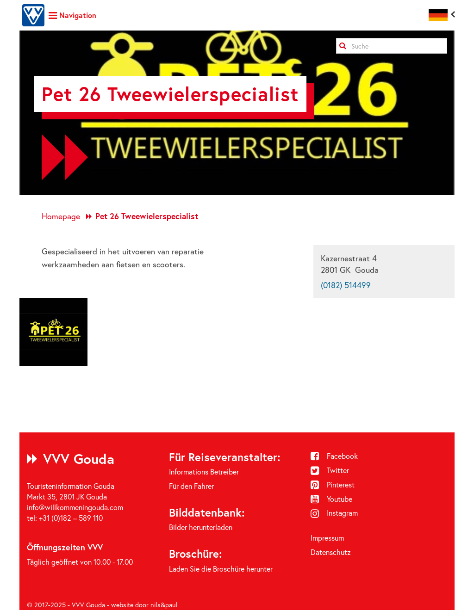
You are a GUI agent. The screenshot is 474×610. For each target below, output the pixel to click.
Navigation (72, 15)
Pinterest (333, 484)
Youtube (331, 499)
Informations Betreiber (204, 471)
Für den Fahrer (191, 486)
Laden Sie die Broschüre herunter (221, 568)
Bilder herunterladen (200, 527)
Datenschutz (331, 552)
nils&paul (164, 604)
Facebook (334, 456)
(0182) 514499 (346, 285)
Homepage (61, 216)
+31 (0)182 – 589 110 (71, 518)
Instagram (334, 513)
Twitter (330, 470)
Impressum (327, 537)
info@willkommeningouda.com (75, 507)
